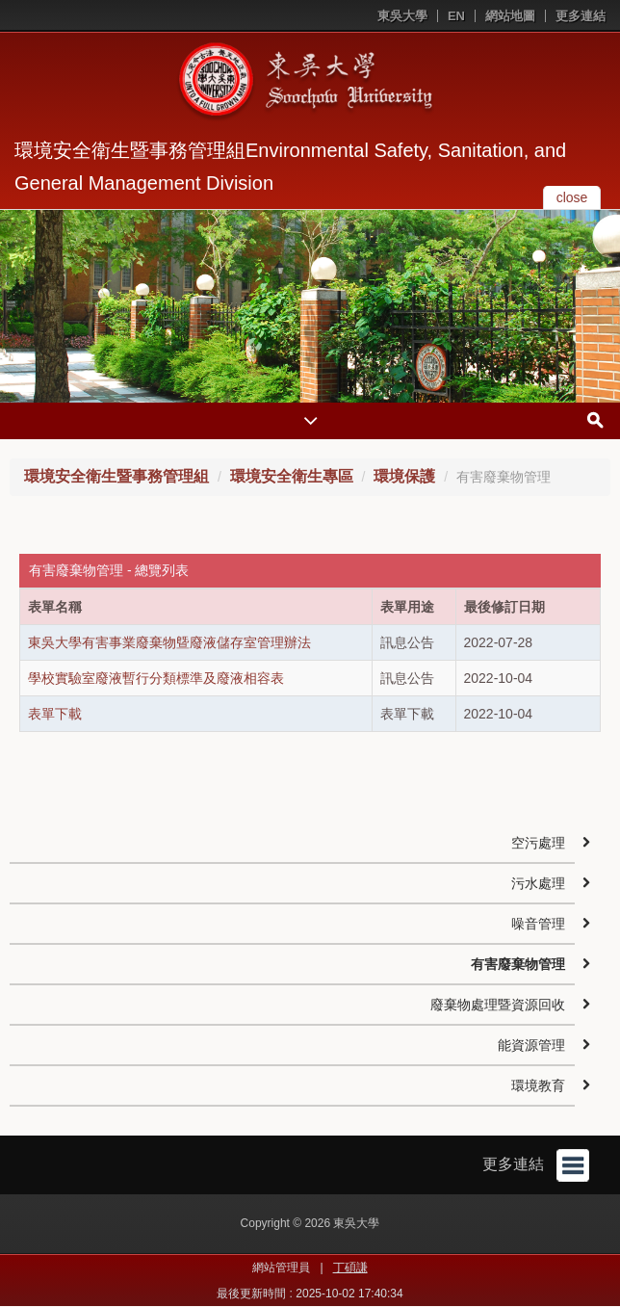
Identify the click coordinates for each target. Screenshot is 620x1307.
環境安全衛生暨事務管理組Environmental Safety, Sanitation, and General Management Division (290, 167)
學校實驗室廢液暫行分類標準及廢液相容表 (156, 678)
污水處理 (538, 883)
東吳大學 (402, 16)
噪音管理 (538, 923)
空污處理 (538, 842)
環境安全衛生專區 (291, 476)
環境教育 (538, 1085)
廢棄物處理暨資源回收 (497, 1004)
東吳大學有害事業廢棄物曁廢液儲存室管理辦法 (169, 642)
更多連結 (580, 16)
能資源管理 (531, 1045)
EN (456, 16)
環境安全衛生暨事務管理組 (116, 476)
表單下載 (55, 713)
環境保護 (404, 476)
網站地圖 (510, 16)
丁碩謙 (350, 1267)
